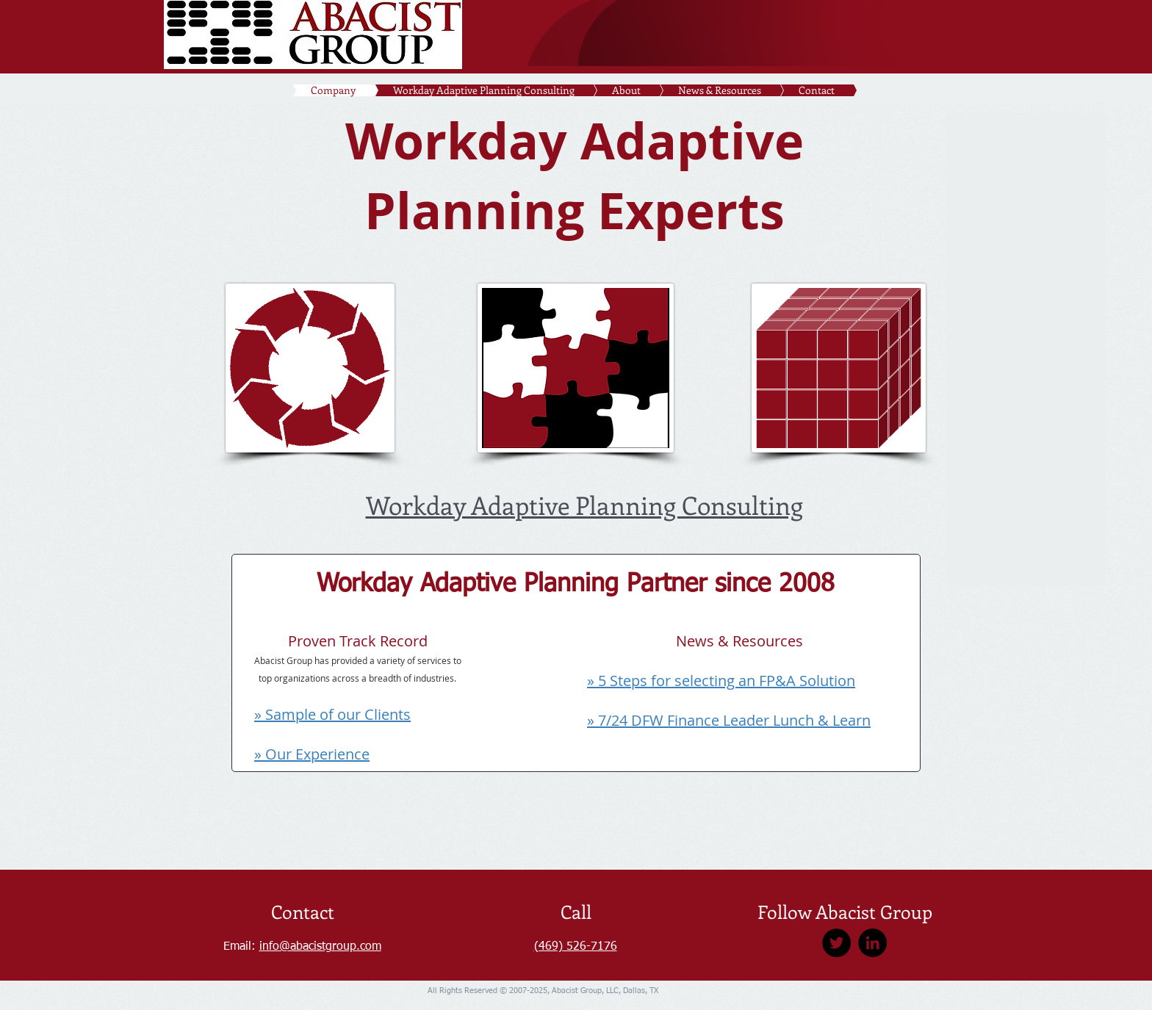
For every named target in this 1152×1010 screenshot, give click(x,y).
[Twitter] (836, 942)
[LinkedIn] (872, 942)
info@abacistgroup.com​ (320, 947)
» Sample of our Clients (332, 714)
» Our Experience (312, 754)
